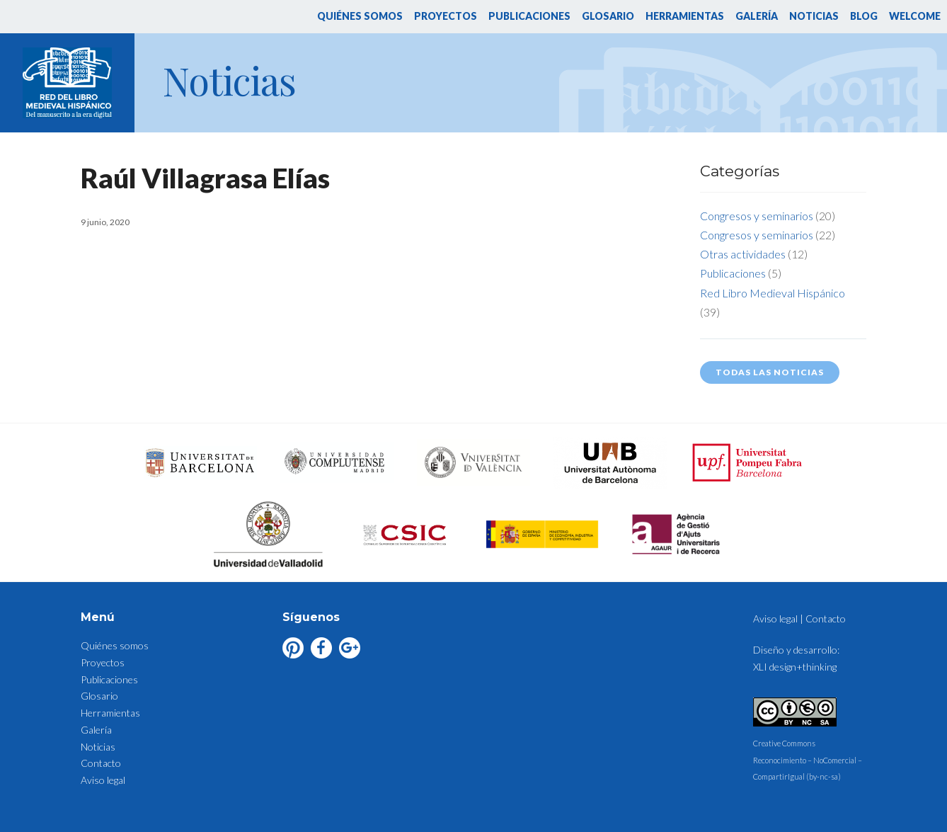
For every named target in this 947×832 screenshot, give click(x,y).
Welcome (915, 16)
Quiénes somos (360, 16)
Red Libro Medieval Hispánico (772, 293)
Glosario (608, 16)
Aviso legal (103, 780)
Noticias (814, 16)
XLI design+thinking (795, 667)
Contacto (101, 763)
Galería (756, 16)
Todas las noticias (770, 372)
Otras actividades (743, 254)
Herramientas (684, 16)
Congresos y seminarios (756, 215)
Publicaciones (529, 16)
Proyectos (445, 16)
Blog (864, 16)
